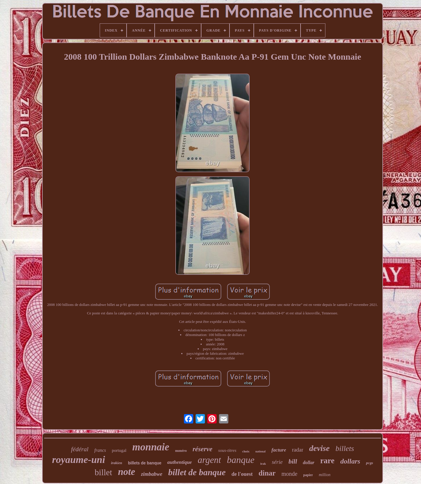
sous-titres (227, 450)
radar (297, 450)
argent (209, 460)
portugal (119, 450)
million (324, 475)
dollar (308, 462)
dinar (266, 473)
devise (319, 448)
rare (327, 460)
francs (100, 450)
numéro (181, 451)
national (260, 451)
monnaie (150, 447)
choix (245, 451)
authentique (179, 462)
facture (278, 450)
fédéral (79, 449)
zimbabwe (151, 474)
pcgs (369, 463)
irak (263, 463)
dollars (350, 461)
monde (289, 474)
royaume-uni (78, 459)
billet (103, 472)
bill (293, 461)
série (277, 462)
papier (308, 475)
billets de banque (144, 463)
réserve (203, 449)
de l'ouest (242, 474)
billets (344, 448)
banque (240, 459)
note (126, 471)
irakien (116, 463)
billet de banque (197, 472)
